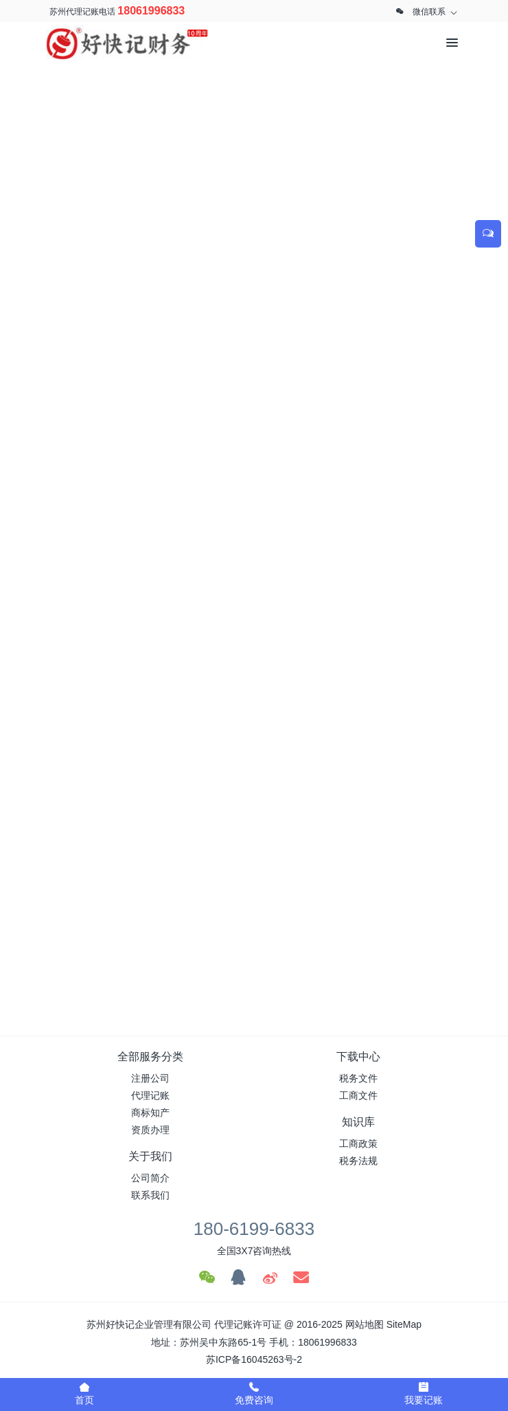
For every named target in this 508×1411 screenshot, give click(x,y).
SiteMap (404, 1324)
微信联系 (429, 12)
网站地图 (364, 1324)
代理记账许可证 (247, 1324)
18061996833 (151, 11)
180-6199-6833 (254, 1228)
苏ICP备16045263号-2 (254, 1359)
